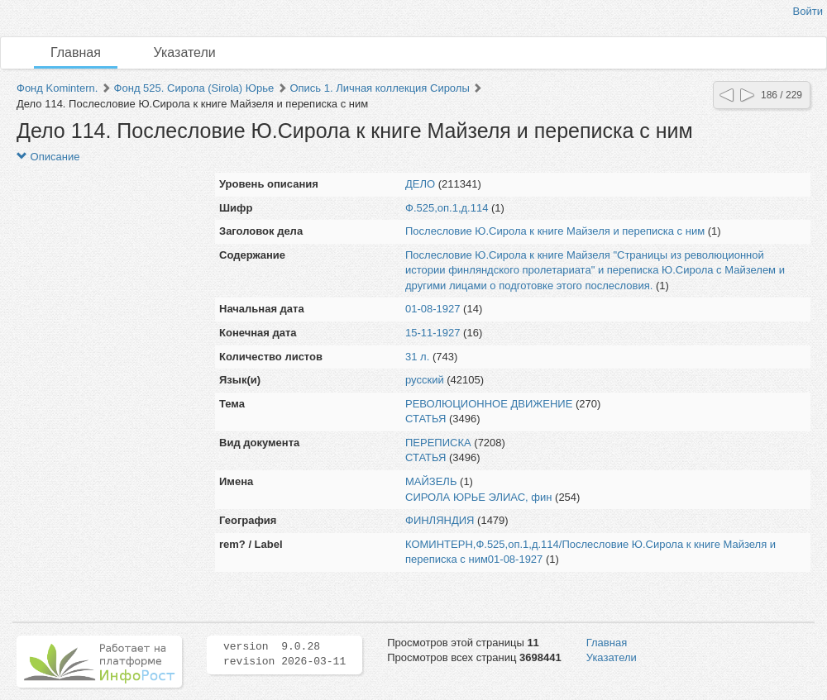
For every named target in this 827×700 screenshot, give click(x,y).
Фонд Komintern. (57, 88)
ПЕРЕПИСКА (438, 442)
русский (424, 380)
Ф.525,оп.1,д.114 (446, 208)
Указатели (185, 52)
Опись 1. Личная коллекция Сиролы (379, 88)
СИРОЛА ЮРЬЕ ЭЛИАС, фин (478, 497)
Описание (48, 156)
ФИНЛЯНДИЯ (439, 520)
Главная (75, 52)
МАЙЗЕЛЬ (431, 481)
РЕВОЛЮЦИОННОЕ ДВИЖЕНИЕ (488, 404)
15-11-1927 (433, 332)
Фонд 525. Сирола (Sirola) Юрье (194, 88)
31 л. (417, 356)
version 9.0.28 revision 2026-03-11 (284, 654)
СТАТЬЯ (425, 418)
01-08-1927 (433, 308)
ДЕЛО (420, 184)
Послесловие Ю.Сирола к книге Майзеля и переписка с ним (555, 231)
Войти (808, 11)
